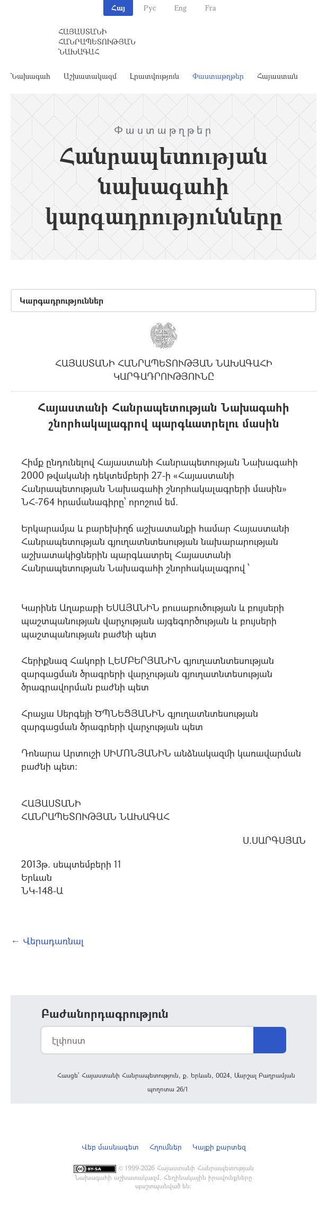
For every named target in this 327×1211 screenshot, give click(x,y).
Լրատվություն (154, 76)
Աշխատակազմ (90, 76)
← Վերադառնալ (47, 940)
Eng (180, 8)
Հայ (118, 8)
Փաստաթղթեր (218, 76)
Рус (150, 8)
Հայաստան (277, 76)
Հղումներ (165, 1147)
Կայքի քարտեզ (219, 1147)
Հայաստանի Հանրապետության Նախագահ (97, 41)
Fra (210, 8)
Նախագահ (30, 76)
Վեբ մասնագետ (110, 1147)
